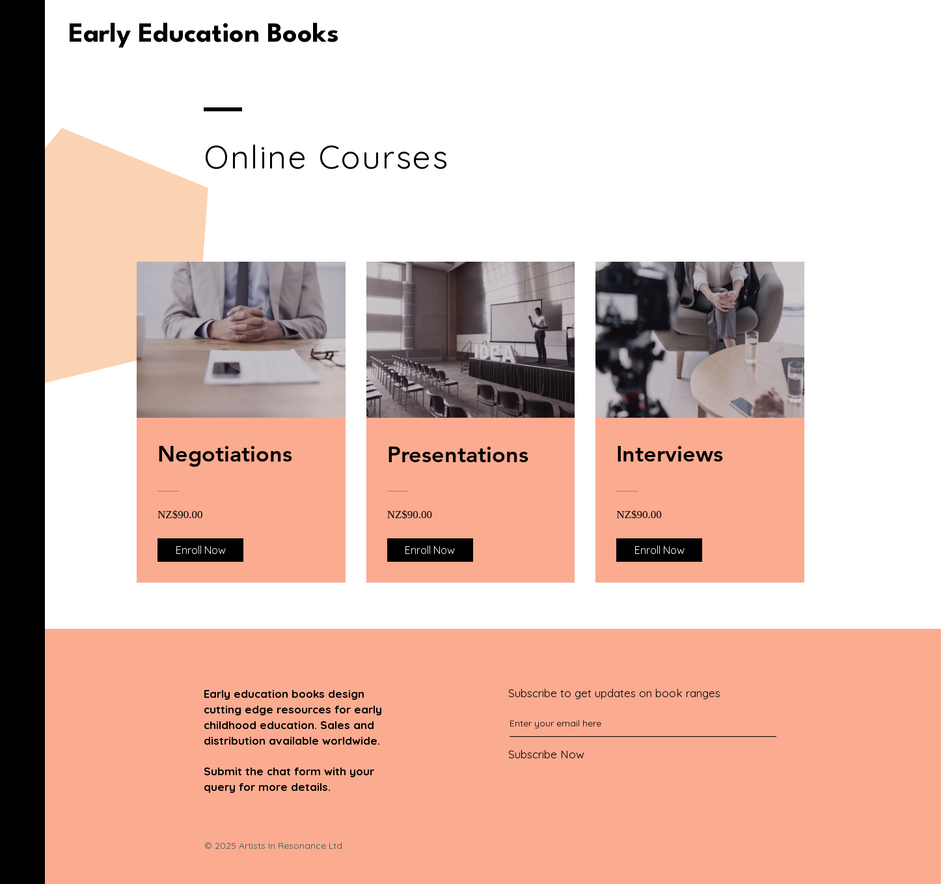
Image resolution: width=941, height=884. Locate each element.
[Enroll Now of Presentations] (430, 550)
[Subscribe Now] (615, 754)
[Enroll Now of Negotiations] (200, 550)
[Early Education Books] (203, 35)
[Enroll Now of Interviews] (659, 550)
